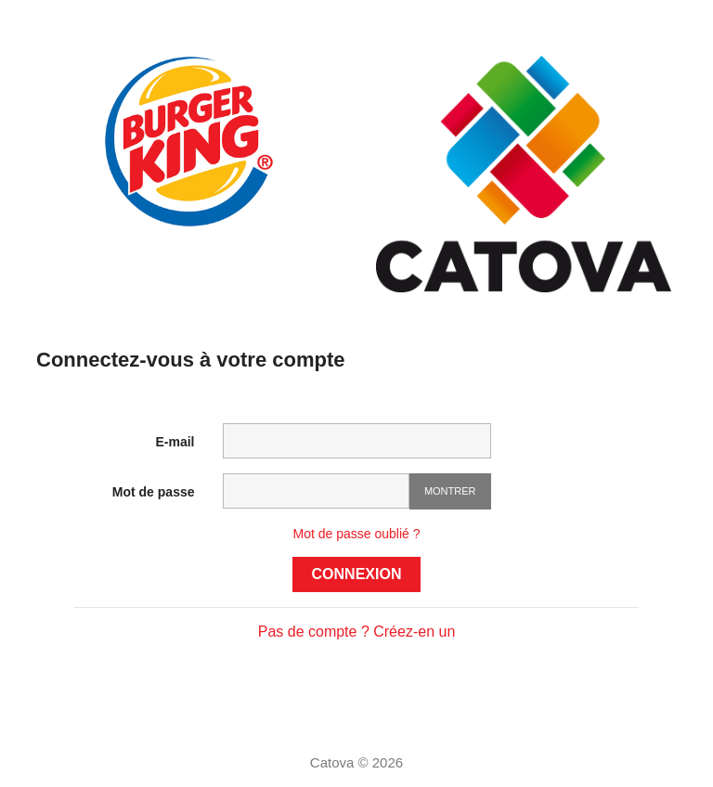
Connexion (357, 574)
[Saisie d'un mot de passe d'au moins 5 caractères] (316, 491)
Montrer (450, 491)
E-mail (174, 441)
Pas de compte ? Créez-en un (357, 631)
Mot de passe (153, 491)
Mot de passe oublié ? (357, 533)
